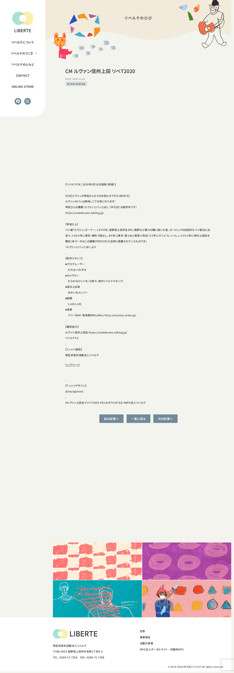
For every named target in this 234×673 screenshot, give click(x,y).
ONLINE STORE (23, 86)
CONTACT (23, 75)
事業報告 (145, 637)
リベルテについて (22, 42)
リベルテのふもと (22, 64)
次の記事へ (165, 418)
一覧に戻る (138, 418)
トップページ (72, 365)
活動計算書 (146, 643)
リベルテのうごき (22, 53)
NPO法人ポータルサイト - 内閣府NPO (162, 649)
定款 (142, 631)
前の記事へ (111, 418)
